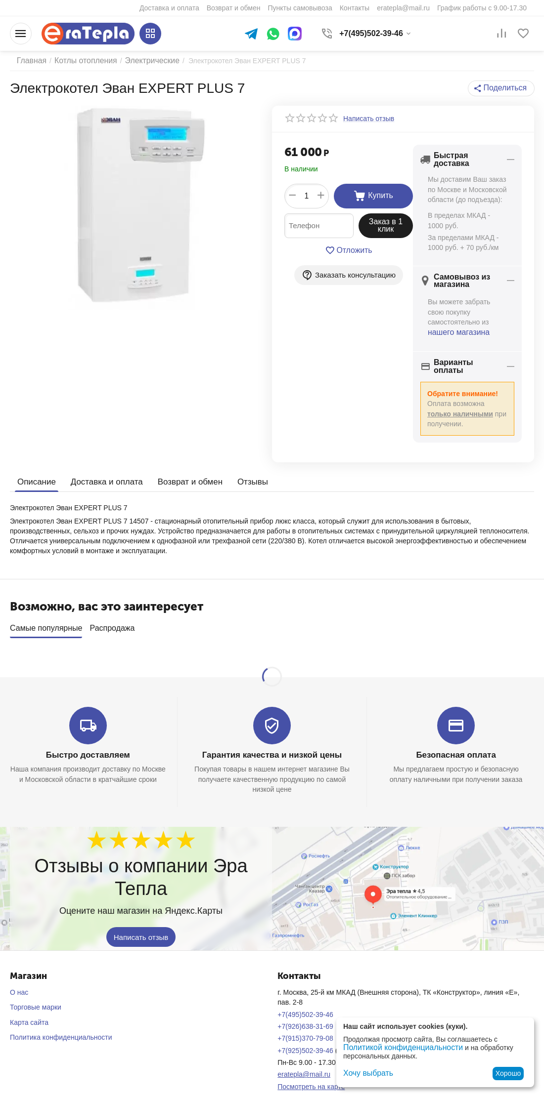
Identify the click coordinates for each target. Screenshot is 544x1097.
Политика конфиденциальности (61, 1019)
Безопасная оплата (456, 737)
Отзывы (242, 468)
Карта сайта (29, 1004)
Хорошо (508, 1073)
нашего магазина (455, 325)
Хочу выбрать (365, 1073)
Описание (35, 468)
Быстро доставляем (88, 737)
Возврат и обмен (182, 468)
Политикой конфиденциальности (396, 1048)
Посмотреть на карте (311, 1068)
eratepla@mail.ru (303, 1056)
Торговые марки (35, 989)
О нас (19, 974)
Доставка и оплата (103, 468)
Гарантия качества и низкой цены (272, 737)
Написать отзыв (141, 919)
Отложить (348, 250)
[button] (503, 88)
